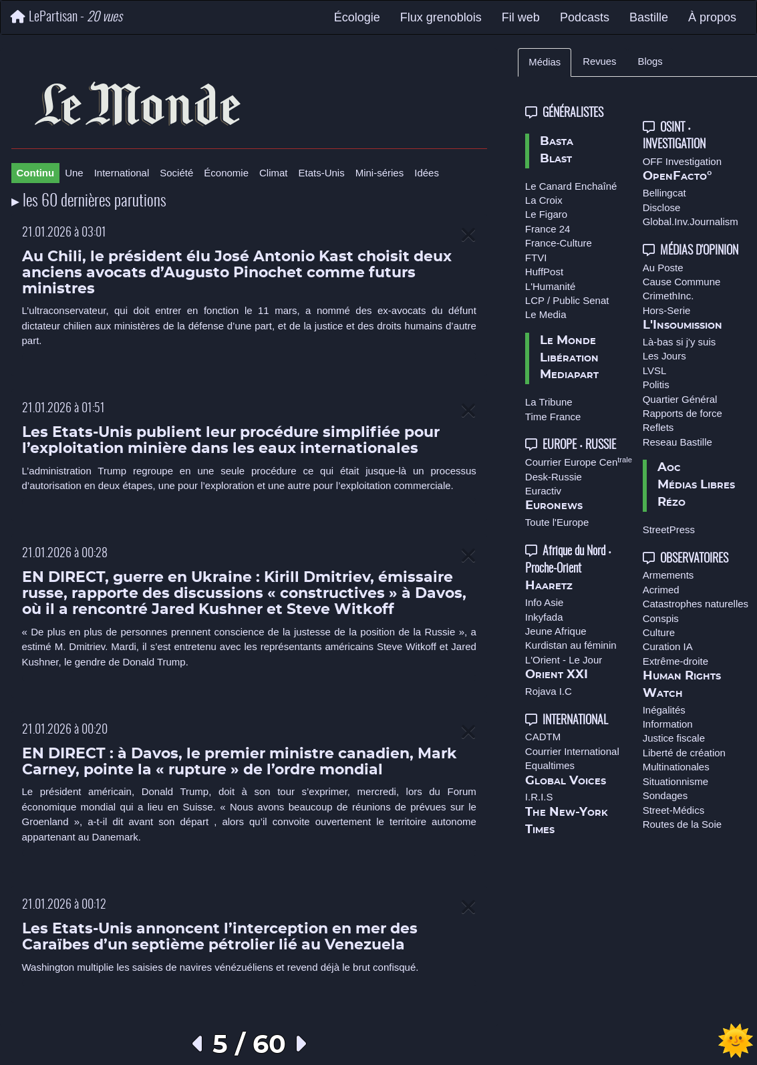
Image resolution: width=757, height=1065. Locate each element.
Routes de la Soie (682, 824)
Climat (273, 172)
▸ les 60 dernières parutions (88, 202)
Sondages (665, 795)
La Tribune (549, 402)
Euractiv (543, 490)
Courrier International (572, 751)
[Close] (468, 235)
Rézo (671, 502)
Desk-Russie (553, 476)
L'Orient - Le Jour (563, 659)
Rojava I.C (548, 691)
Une (74, 172)
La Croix (544, 200)
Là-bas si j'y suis (679, 341)
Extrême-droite (675, 661)
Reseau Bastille (677, 442)
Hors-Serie (667, 310)
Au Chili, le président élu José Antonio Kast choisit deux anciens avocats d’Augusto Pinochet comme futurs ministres (237, 273)
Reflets (658, 427)
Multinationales (676, 766)
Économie (226, 172)
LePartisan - (66, 17)
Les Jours (664, 355)
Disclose (662, 207)
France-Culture (558, 243)
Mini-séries (379, 172)
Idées (426, 172)
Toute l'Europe (557, 522)
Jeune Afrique (556, 631)
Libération (569, 358)
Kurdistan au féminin (571, 645)
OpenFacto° (677, 176)
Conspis (661, 618)
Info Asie (544, 602)
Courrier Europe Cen (578, 462)
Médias (544, 62)
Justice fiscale (674, 738)
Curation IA (668, 646)
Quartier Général (680, 399)
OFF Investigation (682, 161)
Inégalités (664, 710)
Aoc (669, 468)
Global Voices (565, 781)
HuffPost (544, 271)
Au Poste (663, 267)
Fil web (521, 17)
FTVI (536, 257)
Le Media (546, 314)
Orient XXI (556, 675)
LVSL (655, 370)
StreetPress (669, 529)
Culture (659, 632)
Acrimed (661, 589)
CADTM (543, 736)
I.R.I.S (539, 796)
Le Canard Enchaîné (571, 186)
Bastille (648, 17)
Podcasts (584, 17)
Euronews (554, 506)
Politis (656, 384)
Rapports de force (682, 413)
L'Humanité (550, 286)
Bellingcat (664, 192)
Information (668, 724)
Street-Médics (674, 810)
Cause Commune (682, 281)
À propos (712, 17)
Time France (553, 416)
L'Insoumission (682, 325)
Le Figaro (546, 214)
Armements (668, 575)
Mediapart (569, 375)
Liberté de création (684, 752)
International (122, 172)
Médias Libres (696, 485)
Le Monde (568, 341)
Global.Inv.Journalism (690, 221)
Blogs (650, 61)
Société (176, 172)
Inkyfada (544, 617)
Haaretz (549, 586)
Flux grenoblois (441, 17)
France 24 (548, 229)
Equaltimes (550, 765)
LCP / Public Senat (567, 300)
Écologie (357, 17)
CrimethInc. (668, 295)
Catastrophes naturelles (695, 603)
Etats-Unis (322, 172)
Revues (599, 61)
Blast (556, 159)
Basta (556, 142)
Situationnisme (675, 781)
